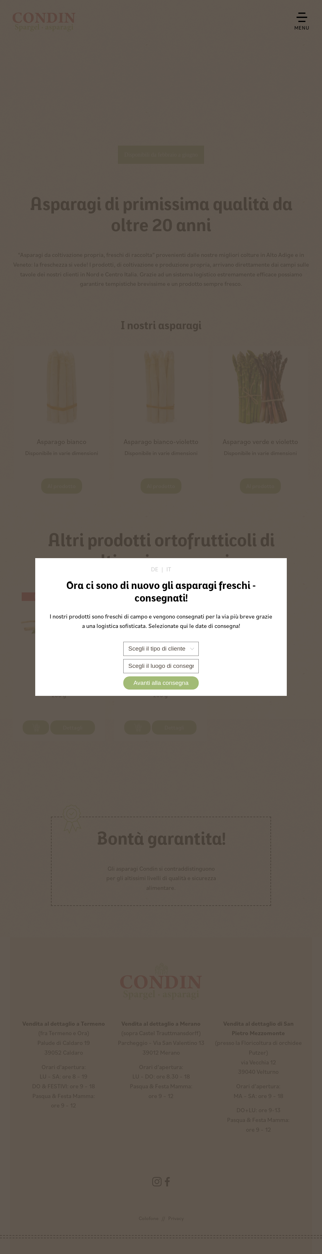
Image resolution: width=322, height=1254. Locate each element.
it (168, 569)
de (154, 569)
